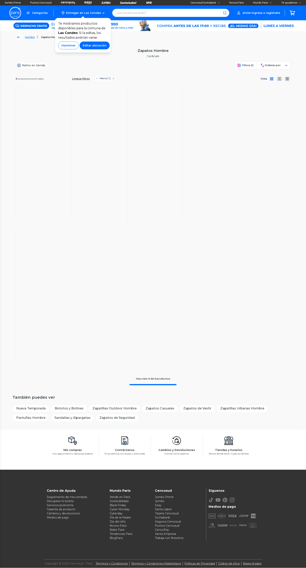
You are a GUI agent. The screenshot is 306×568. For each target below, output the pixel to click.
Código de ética (229, 563)
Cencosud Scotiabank (205, 2)
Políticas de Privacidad (199, 563)
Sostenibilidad (119, 501)
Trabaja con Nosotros (169, 538)
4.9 (262, 182)
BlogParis (116, 538)
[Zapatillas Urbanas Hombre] (242, 409)
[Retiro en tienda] (31, 65)
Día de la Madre (120, 517)
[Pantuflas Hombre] (30, 418)
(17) (44, 178)
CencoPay (162, 530)
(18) (155, 182)
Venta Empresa (165, 534)
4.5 (206, 182)
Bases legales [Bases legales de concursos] (252, 563)
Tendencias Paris (121, 534)
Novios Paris (236, 2)
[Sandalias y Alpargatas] (72, 418)
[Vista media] (279, 79)
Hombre (30, 37)
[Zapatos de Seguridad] (117, 418)
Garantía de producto (61, 509)
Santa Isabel (163, 509)
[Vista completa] (272, 79)
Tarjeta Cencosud (167, 513)
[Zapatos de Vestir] (197, 409)
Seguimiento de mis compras (67, 497)
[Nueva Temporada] (30, 409)
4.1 (150, 182)
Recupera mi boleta (60, 501)
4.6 (39, 178)
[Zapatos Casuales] (160, 409)
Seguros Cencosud (168, 522)
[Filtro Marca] (103, 78)
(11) (99, 182)
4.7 (95, 182)
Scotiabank (162, 517)
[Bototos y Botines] (69, 409)
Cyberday (116, 513)
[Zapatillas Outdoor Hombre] (114, 409)
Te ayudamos (291, 2)
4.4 (39, 322)
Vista (264, 78)
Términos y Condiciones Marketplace (156, 563)
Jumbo (160, 501)
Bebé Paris (117, 530)
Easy (158, 505)
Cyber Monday (120, 509)
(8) (210, 182)
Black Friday (118, 505)
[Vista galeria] (287, 79)
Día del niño (118, 522)
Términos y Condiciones (112, 563)
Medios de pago (58, 517)
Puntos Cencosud (41, 2)
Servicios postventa (60, 505)
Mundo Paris (262, 2)
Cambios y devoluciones (63, 513)
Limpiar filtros (81, 78)
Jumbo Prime (13, 2)
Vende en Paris (120, 497)
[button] (83, 13)
